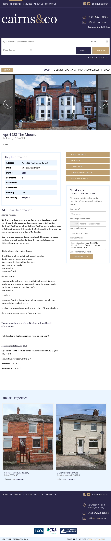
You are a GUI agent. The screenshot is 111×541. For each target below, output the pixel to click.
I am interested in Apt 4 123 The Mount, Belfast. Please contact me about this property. (88, 244)
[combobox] (74, 223)
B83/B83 (26, 197)
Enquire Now (81, 256)
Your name (75, 208)
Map (75, 160)
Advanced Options (98, 57)
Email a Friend (79, 178)
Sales (93, 41)
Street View (76, 166)
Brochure (81, 172)
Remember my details (81, 251)
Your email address (78, 227)
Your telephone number (80, 218)
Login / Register (100, 4)
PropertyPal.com (97, 538)
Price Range (9, 50)
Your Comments (77, 237)
